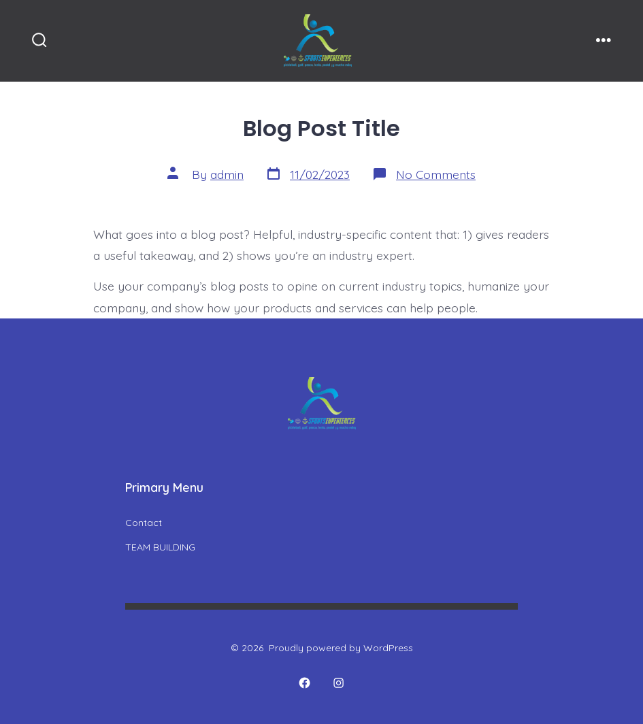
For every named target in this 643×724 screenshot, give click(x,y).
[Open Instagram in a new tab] (338, 683)
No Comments (436, 174)
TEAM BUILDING (160, 547)
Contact (143, 522)
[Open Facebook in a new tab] (304, 683)
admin (227, 174)
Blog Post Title (321, 128)
